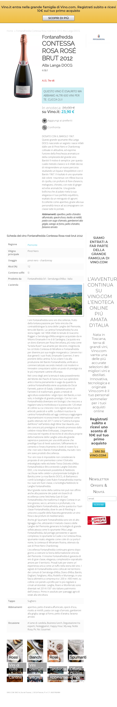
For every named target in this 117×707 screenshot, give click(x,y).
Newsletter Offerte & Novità (99, 485)
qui (60, 99)
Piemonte (32, 245)
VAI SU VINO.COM (98, 453)
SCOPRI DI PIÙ (58, 18)
